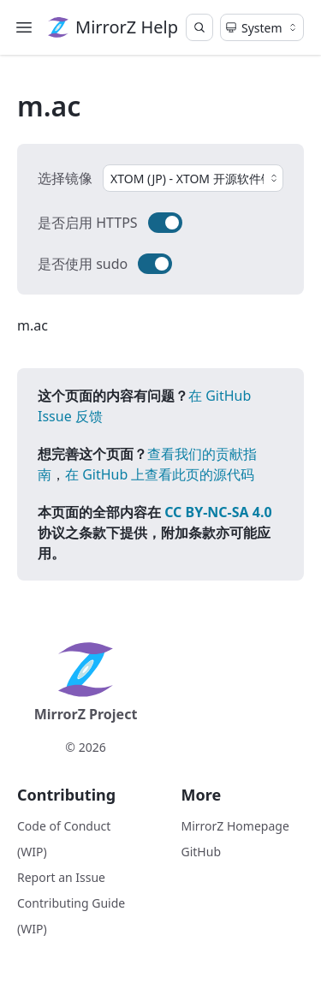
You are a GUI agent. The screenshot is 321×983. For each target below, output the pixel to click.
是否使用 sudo (83, 263)
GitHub (201, 851)
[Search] (199, 27)
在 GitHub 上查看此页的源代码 (159, 474)
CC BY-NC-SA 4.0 (217, 512)
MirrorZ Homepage (235, 826)
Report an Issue (61, 877)
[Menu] (24, 27)
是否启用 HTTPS (88, 222)
